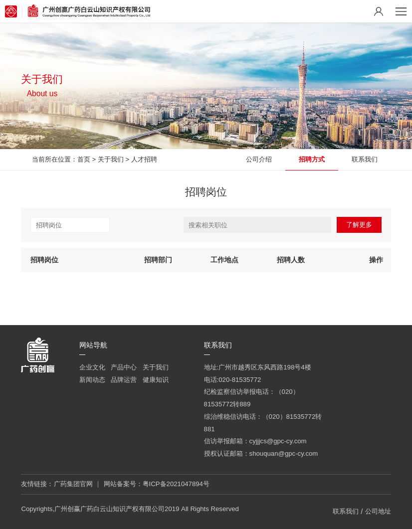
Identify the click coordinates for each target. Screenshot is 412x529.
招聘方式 (312, 159)
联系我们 (365, 159)
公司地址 (378, 511)
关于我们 (111, 159)
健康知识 (156, 379)
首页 (83, 159)
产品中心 (124, 367)
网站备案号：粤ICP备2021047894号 (156, 484)
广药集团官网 (73, 484)
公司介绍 (259, 159)
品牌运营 (124, 379)
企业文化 (92, 367)
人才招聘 (144, 159)
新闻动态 (92, 379)
